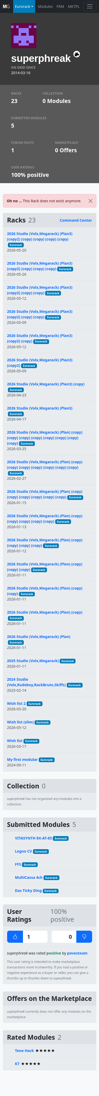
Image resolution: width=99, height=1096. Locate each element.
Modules (45, 6)
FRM (60, 6)
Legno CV (23, 851)
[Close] (90, 200)
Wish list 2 (16, 703)
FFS (18, 864)
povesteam (77, 953)
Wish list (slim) (20, 721)
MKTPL (74, 6)
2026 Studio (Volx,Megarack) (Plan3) (40, 408)
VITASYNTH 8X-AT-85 (33, 838)
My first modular (22, 759)
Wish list (15, 740)
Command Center (76, 220)
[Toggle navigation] (89, 6)
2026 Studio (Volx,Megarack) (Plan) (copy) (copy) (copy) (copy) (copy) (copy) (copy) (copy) (45, 438)
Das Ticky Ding (28, 890)
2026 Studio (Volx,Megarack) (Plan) (38, 636)
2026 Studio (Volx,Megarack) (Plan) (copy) (45, 612)
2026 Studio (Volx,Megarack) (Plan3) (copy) (46, 383)
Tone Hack (24, 1050)
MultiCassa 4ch (29, 877)
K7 (17, 1063)
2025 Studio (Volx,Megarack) (33, 660)
